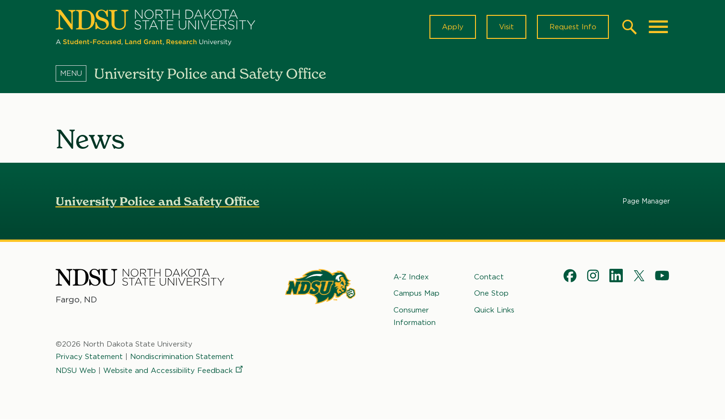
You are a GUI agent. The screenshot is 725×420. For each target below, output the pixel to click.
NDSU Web (76, 370)
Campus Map (416, 293)
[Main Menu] (658, 26)
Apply (453, 27)
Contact (489, 277)
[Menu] (75, 73)
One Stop (491, 293)
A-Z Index (411, 277)
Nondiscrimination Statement (182, 356)
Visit (506, 27)
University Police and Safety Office (158, 201)
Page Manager (646, 201)
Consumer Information (414, 316)
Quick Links (494, 310)
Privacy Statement (89, 356)
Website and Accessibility (173, 370)
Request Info (572, 27)
